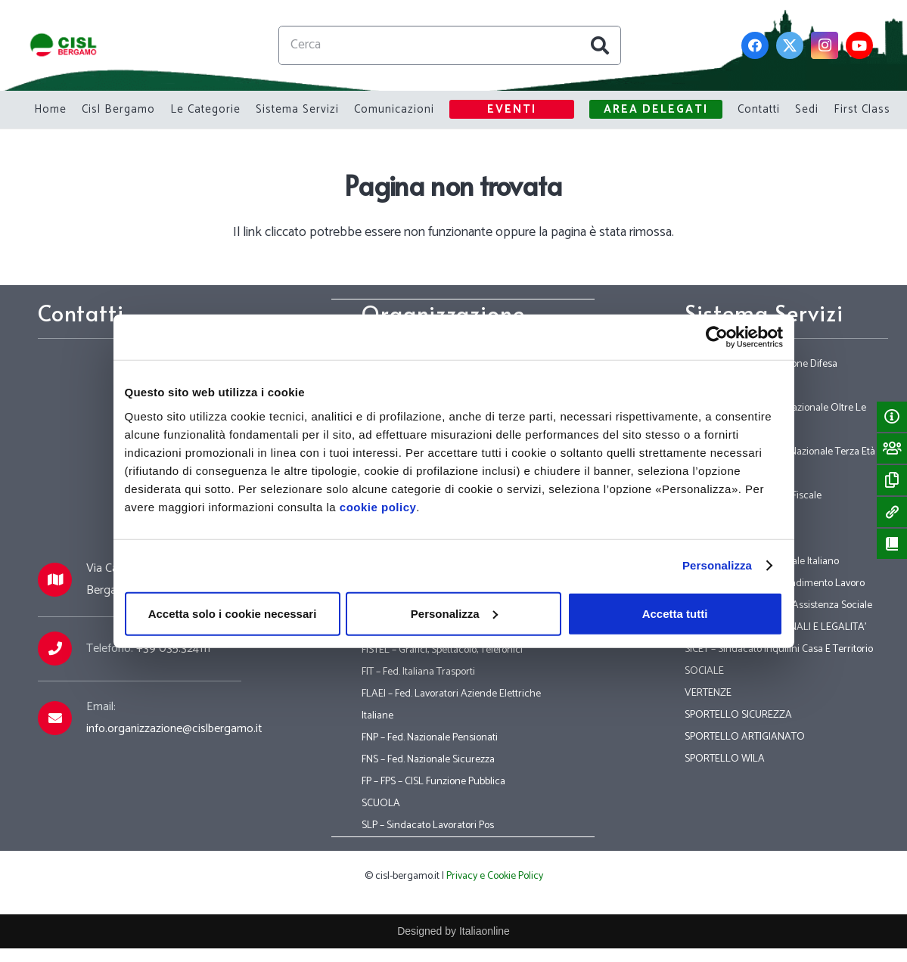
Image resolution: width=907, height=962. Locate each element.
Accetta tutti (675, 613)
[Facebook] (755, 45)
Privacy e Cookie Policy (494, 876)
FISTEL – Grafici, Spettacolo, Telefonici (442, 650)
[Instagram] (824, 45)
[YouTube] (859, 45)
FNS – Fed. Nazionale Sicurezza (428, 759)
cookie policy (378, 506)
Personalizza (717, 565)
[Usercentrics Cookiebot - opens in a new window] (717, 337)
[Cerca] (450, 45)
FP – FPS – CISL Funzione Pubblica (433, 781)
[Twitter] (789, 45)
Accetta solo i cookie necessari (232, 613)
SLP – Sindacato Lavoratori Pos (428, 825)
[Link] (64, 45)
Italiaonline (484, 931)
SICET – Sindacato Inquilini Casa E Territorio (779, 649)
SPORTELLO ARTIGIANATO (745, 737)
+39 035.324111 (173, 648)
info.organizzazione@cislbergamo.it (174, 728)
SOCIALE (704, 671)
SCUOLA (381, 803)
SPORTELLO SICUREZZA (738, 715)
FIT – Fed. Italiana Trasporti (418, 672)
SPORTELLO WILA (725, 759)
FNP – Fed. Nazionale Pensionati (430, 737)
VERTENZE (708, 693)
